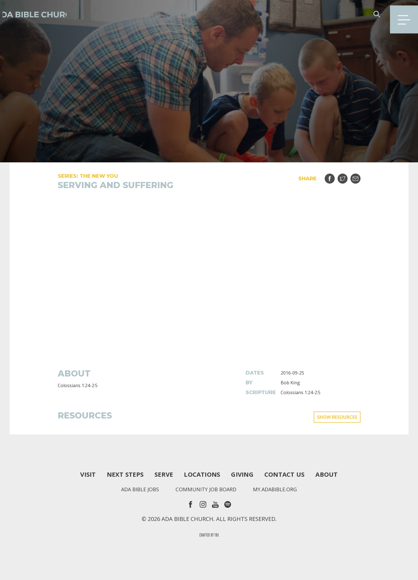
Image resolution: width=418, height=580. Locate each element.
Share (333, 176)
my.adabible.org (279, 489)
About (334, 474)
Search (376, 14)
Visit (80, 474)
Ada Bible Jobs (135, 489)
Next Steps (120, 474)
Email (359, 176)
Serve (161, 474)
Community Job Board (205, 489)
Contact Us (289, 474)
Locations (201, 474)
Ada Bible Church (45, 14)
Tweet (346, 176)
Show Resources (337, 417)
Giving (244, 474)
